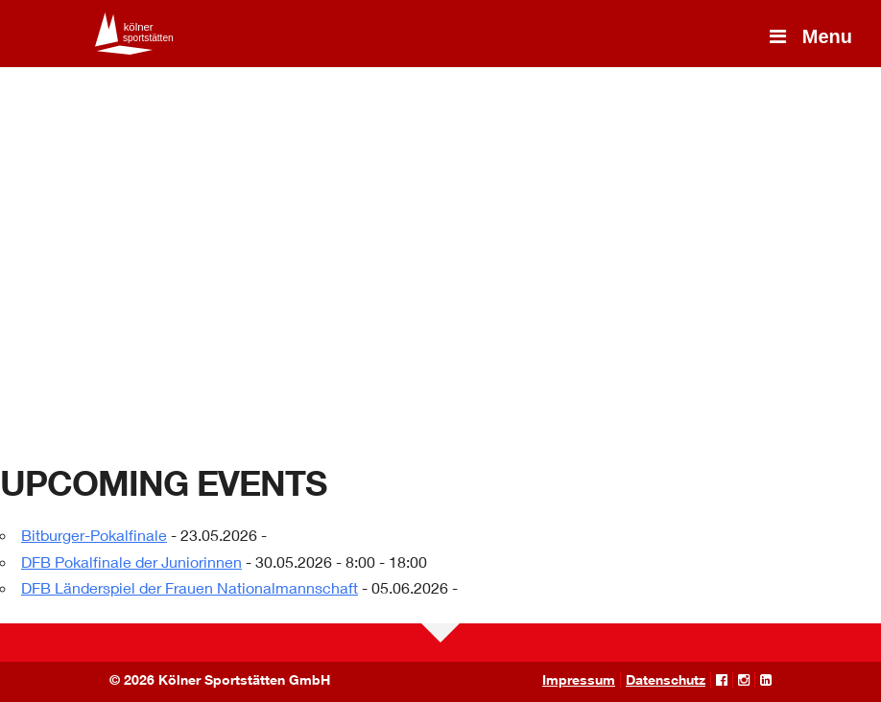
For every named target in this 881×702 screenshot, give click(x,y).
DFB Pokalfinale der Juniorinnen (131, 561)
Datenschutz (665, 679)
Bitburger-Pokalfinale (94, 535)
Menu (809, 36)
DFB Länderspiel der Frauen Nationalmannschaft (189, 587)
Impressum (578, 679)
